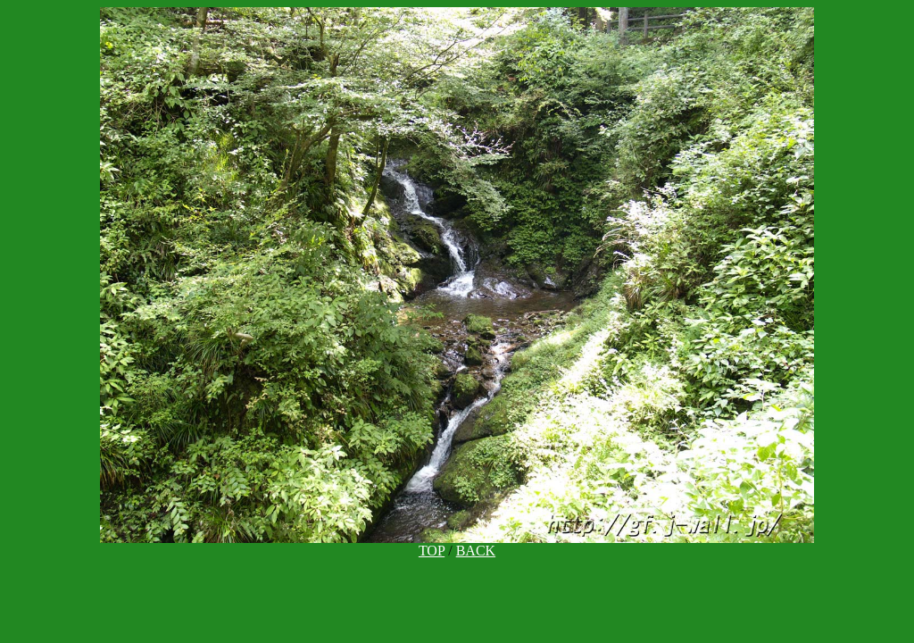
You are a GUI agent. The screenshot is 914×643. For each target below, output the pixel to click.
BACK (475, 550)
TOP (432, 550)
